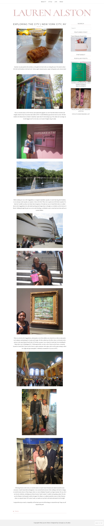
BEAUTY (43, 1)
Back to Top (99, 523)
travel (17, 511)
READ (61, 1)
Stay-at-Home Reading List (81, 114)
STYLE (50, 1)
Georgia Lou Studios (64, 522)
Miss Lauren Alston (45, 522)
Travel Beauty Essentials (79, 36)
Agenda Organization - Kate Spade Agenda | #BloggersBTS (80, 84)
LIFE (56, 1)
